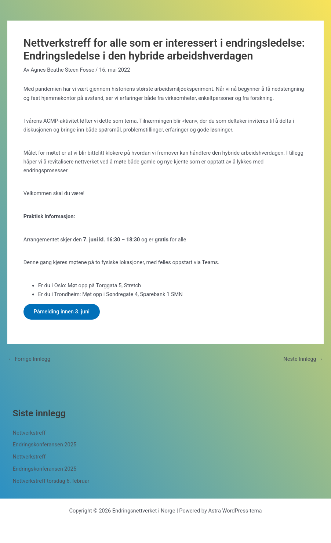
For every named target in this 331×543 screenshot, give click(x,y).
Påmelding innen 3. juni (62, 311)
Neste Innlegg (303, 359)
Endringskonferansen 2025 (45, 444)
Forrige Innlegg (29, 359)
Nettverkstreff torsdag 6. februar (51, 481)
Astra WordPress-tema (235, 510)
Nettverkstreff (29, 432)
